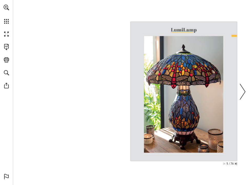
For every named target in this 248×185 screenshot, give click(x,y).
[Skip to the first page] (224, 163)
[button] (6, 7)
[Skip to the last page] (236, 163)
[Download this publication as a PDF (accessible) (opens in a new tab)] (6, 47)
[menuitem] (6, 14)
